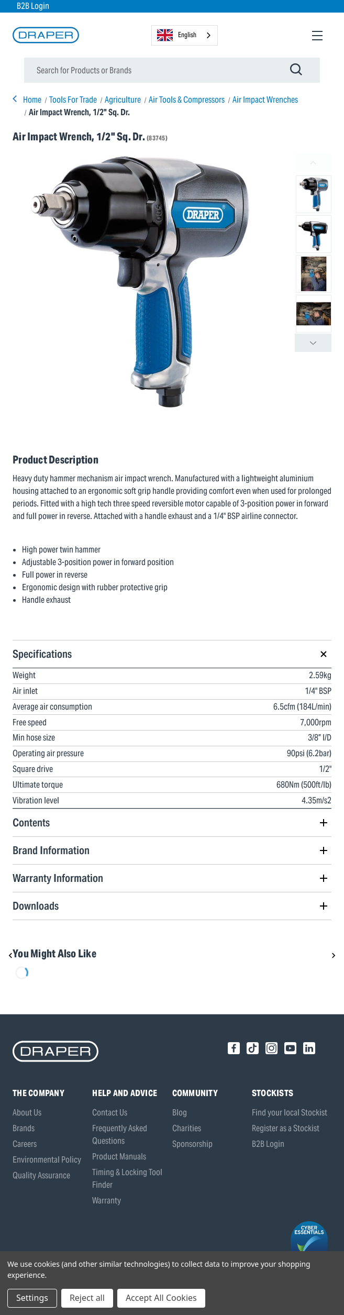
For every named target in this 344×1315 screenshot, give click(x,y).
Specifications (42, 654)
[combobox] (184, 35)
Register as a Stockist (285, 1128)
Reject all (87, 1297)
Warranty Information (58, 878)
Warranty (106, 1200)
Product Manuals (119, 1156)
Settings (32, 1297)
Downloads (36, 906)
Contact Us (109, 1112)
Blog (179, 1112)
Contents (31, 822)
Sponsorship (192, 1144)
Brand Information (51, 850)
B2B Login (33, 6)
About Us (27, 1112)
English (176, 35)
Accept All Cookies (161, 1297)
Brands (24, 1128)
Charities (186, 1128)
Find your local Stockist (289, 1112)
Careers (25, 1144)
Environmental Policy (47, 1159)
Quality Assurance (41, 1175)
